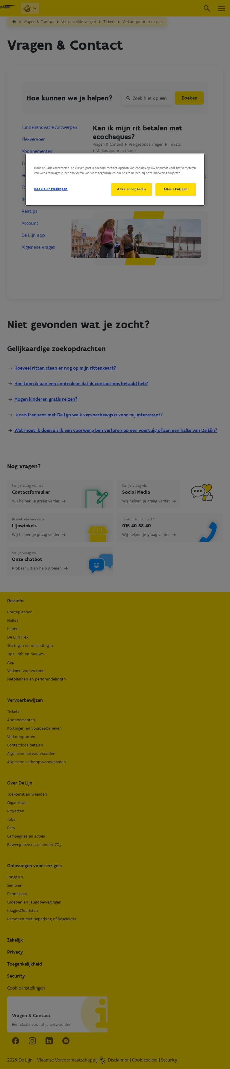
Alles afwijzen (176, 189)
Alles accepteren (130, 189)
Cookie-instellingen (51, 189)
